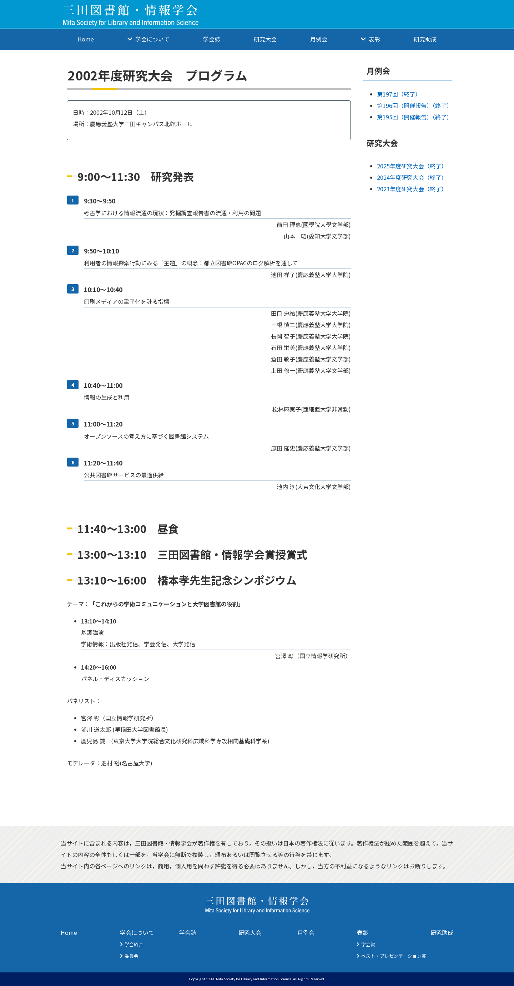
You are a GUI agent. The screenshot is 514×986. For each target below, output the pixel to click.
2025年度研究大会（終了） (412, 166)
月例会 (318, 39)
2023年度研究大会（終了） (412, 188)
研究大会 (265, 39)
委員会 (131, 955)
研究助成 (425, 39)
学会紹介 (134, 944)
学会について (152, 39)
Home (85, 39)
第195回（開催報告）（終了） (414, 117)
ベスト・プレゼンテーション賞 (393, 955)
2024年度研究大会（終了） (412, 177)
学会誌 (211, 39)
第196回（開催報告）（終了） (414, 105)
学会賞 (368, 944)
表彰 (374, 39)
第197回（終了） (399, 94)
